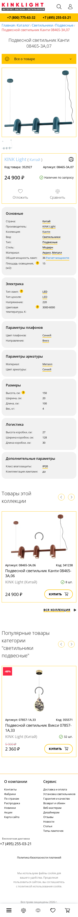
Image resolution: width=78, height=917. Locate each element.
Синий (46, 335)
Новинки (10, 808)
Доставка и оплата (55, 789)
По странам (11, 798)
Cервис (50, 781)
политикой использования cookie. (40, 886)
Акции (8, 812)
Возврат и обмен (54, 803)
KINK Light (15, 159)
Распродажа (12, 803)
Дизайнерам (51, 812)
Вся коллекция (59, 610)
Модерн (47, 247)
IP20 (45, 466)
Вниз (45, 340)
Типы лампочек (53, 831)
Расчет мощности (57, 258)
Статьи (47, 826)
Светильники (42, 25)
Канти (46, 232)
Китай (35, 159)
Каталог (23, 25)
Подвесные (64, 25)
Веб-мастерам (52, 808)
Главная (8, 25)
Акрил (46, 252)
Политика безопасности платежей (39, 857)
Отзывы (48, 817)
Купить (58, 594)
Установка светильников (59, 794)
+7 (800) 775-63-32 (21, 17)
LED (44, 291)
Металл (57, 252)
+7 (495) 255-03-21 (57, 17)
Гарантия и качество (56, 798)
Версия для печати (71, 159)
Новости (48, 821)
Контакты (10, 789)
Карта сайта (11, 817)
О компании (15, 781)
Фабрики (10, 794)
